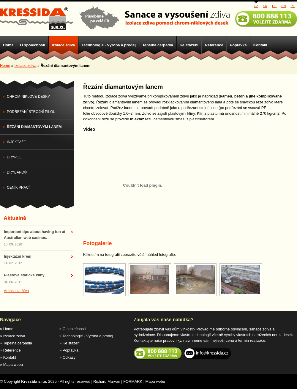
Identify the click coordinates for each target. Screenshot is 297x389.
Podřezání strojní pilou (31, 112)
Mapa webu (13, 364)
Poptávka (238, 45)
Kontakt (260, 45)
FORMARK (132, 381)
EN (283, 6)
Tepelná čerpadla (157, 45)
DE (274, 6)
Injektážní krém (17, 256)
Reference (214, 45)
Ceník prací (18, 187)
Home (8, 45)
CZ (256, 6)
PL (293, 6)
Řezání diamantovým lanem (34, 127)
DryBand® (17, 172)
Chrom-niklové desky (28, 97)
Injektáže (16, 142)
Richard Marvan (106, 381)
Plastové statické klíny (24, 275)
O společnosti (32, 45)
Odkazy (69, 357)
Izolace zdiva (63, 45)
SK (265, 6)
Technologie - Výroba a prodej (108, 45)
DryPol (14, 157)
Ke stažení (189, 45)
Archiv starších (16, 291)
